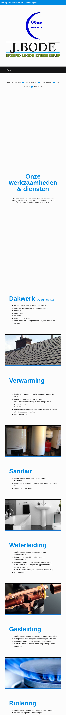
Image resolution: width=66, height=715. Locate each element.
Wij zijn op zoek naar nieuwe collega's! (19, 2)
